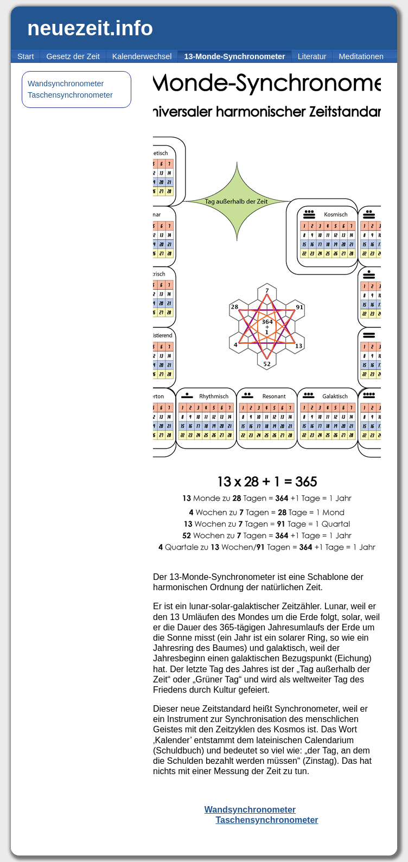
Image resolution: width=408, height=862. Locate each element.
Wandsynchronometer (66, 83)
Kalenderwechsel (142, 56)
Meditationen (361, 56)
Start (25, 56)
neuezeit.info (90, 28)
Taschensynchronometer (70, 95)
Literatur (312, 56)
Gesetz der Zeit (72, 56)
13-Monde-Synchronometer (234, 56)
